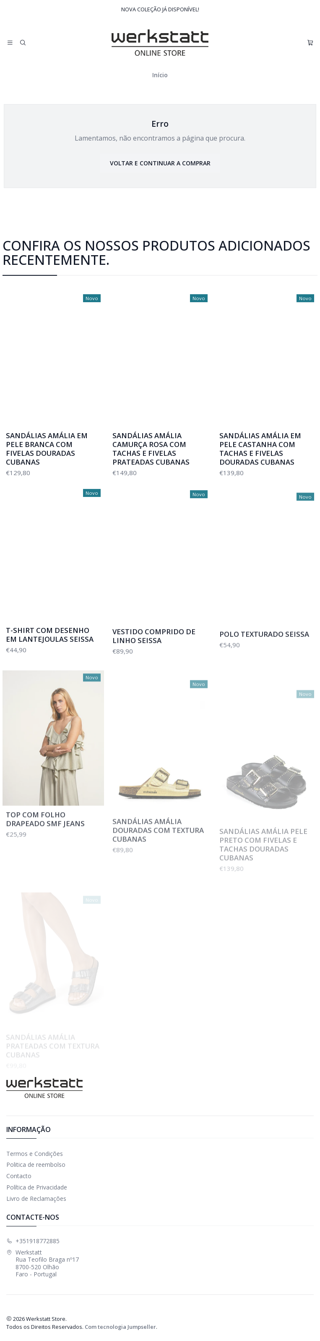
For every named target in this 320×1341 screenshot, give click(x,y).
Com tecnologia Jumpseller (120, 1327)
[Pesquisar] (22, 43)
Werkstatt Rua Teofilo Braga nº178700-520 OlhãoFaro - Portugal (42, 1263)
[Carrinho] (310, 43)
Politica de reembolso (35, 1164)
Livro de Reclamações (36, 1198)
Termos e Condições (34, 1154)
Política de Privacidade (36, 1187)
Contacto (18, 1176)
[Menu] (10, 43)
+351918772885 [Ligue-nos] (33, 1241)
